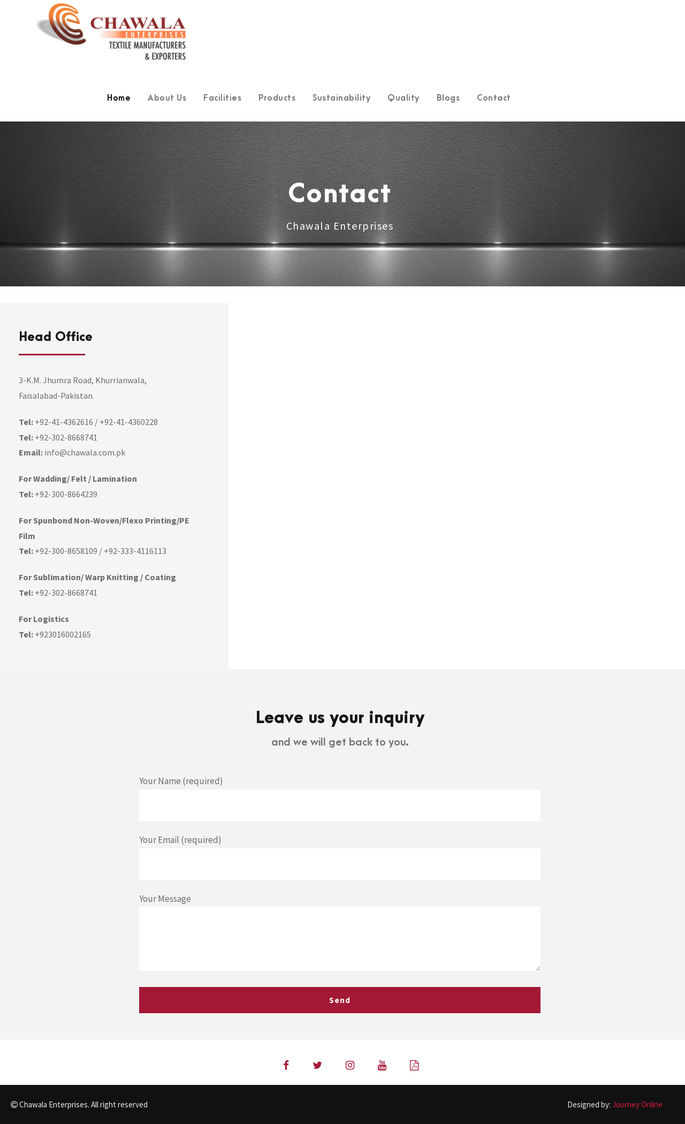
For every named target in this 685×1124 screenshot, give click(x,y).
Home (119, 98)
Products (276, 98)
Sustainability (341, 98)
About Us (167, 98)
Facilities (222, 98)
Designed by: (615, 1104)
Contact (494, 98)
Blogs (448, 98)
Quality (403, 98)
